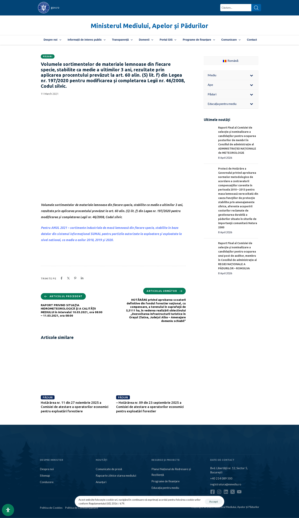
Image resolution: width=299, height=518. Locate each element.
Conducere (47, 482)
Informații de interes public (86, 39)
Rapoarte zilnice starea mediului (116, 475)
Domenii (146, 39)
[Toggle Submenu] (251, 75)
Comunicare (230, 39)
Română (230, 60)
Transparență (122, 39)
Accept (213, 501)
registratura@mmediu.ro (225, 484)
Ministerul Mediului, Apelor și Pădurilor (149, 25)
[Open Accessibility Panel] (8, 510)
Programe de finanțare (199, 39)
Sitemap (45, 475)
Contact (252, 39)
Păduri (47, 56)
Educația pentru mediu (165, 487)
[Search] (256, 7)
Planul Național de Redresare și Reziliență (171, 471)
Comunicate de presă (109, 469)
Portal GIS (168, 39)
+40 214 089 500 (221, 478)
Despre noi (52, 39)
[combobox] (235, 7)
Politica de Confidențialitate (81, 507)
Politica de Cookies (51, 507)
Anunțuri (101, 482)
